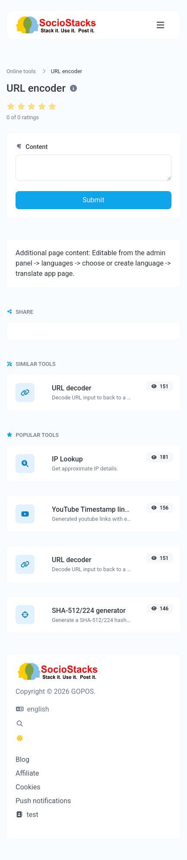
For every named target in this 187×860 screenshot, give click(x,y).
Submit (93, 200)
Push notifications (43, 801)
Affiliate (27, 773)
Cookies (28, 787)
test (27, 815)
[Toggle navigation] (160, 25)
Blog (22, 759)
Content (32, 147)
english (32, 709)
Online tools (21, 71)
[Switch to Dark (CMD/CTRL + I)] (20, 738)
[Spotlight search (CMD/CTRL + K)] (20, 724)
